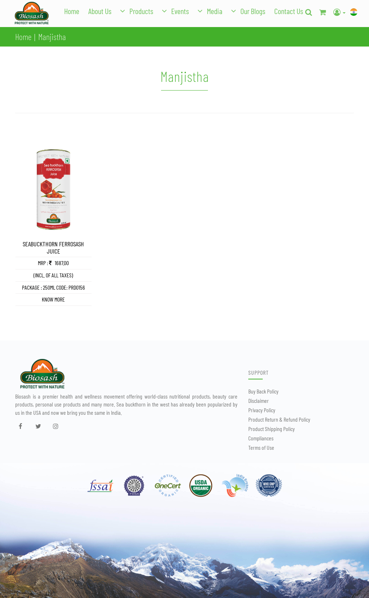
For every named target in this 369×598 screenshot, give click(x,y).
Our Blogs (252, 11)
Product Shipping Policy (271, 428)
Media (214, 11)
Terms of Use (261, 447)
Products (141, 11)
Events (180, 11)
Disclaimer (258, 400)
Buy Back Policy (263, 391)
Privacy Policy (261, 409)
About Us (99, 11)
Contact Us (288, 11)
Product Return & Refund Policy (279, 419)
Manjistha (52, 36)
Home (71, 11)
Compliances (261, 438)
